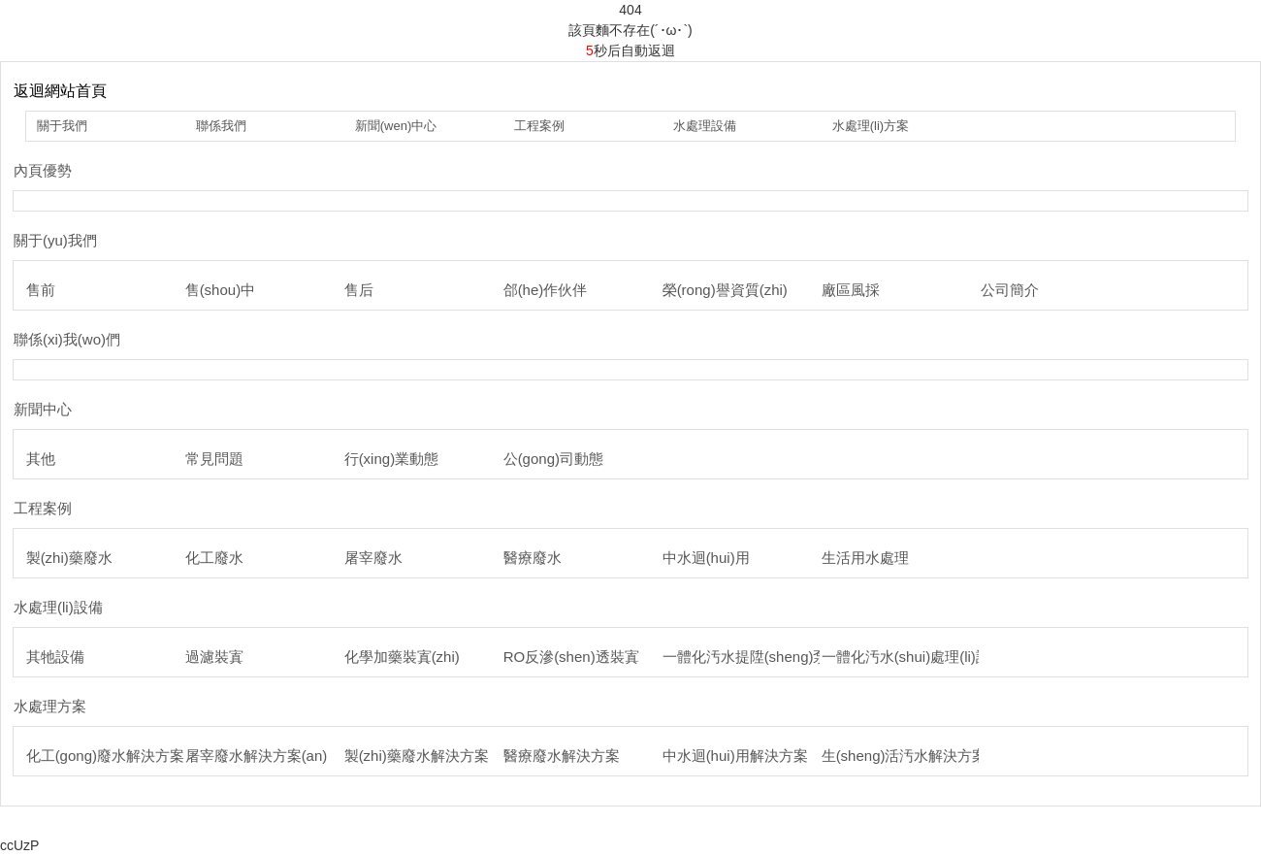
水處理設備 (704, 125)
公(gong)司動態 (553, 458)
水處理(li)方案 (870, 125)
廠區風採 (851, 289)
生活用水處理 (865, 557)
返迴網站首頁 (60, 90)
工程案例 (539, 125)
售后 (358, 289)
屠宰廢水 (373, 557)
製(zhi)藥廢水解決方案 (416, 755)
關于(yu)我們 (55, 240)
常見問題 (214, 458)
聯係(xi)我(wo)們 (67, 339)
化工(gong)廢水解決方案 (105, 755)
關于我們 (62, 125)
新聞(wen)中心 (396, 125)
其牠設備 (55, 656)
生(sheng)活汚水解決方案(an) (918, 755)
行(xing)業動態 (391, 458)
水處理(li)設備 (58, 607)
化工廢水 (214, 557)
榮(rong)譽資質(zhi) (725, 289)
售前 (40, 289)
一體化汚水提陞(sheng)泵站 (753, 656)
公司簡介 (1010, 289)
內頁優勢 (43, 170)
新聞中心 (43, 409)
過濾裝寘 (214, 656)
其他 (40, 458)
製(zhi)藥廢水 (69, 557)
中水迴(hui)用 (706, 557)
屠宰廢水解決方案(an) (256, 755)
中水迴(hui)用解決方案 (735, 755)
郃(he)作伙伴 (545, 289)
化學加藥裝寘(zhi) (402, 656)
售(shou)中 (220, 289)
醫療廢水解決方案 (561, 755)
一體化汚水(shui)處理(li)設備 (913, 656)
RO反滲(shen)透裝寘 (571, 656)
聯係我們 (221, 125)
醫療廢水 (532, 557)
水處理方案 (50, 706)
